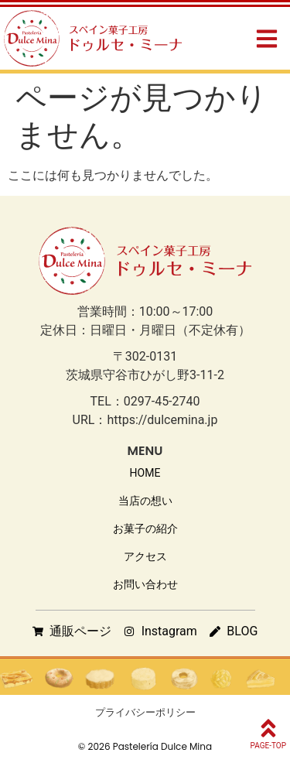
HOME (145, 473)
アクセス (145, 556)
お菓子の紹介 (145, 528)
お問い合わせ (145, 584)
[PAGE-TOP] (268, 728)
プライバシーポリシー (145, 712)
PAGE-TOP (268, 745)
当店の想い (145, 500)
